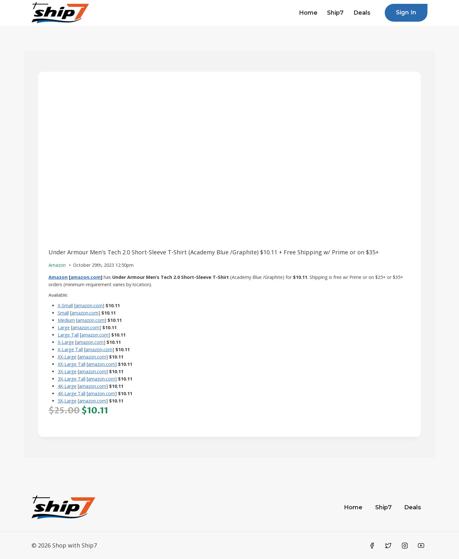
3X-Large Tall (71, 379)
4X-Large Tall (71, 393)
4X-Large (67, 386)
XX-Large (67, 357)
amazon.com (85, 277)
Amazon (58, 277)
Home (308, 12)
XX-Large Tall (71, 364)
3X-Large (67, 371)
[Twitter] (388, 545)
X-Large (66, 342)
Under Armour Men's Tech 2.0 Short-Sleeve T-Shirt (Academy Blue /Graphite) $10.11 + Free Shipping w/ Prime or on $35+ (213, 252)
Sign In (406, 12)
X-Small (65, 305)
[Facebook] (372, 545)
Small (63, 313)
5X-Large (67, 401)
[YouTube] (421, 545)
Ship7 (335, 12)
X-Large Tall (70, 349)
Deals (361, 12)
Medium (66, 320)
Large (64, 327)
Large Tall (68, 335)
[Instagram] (404, 545)
